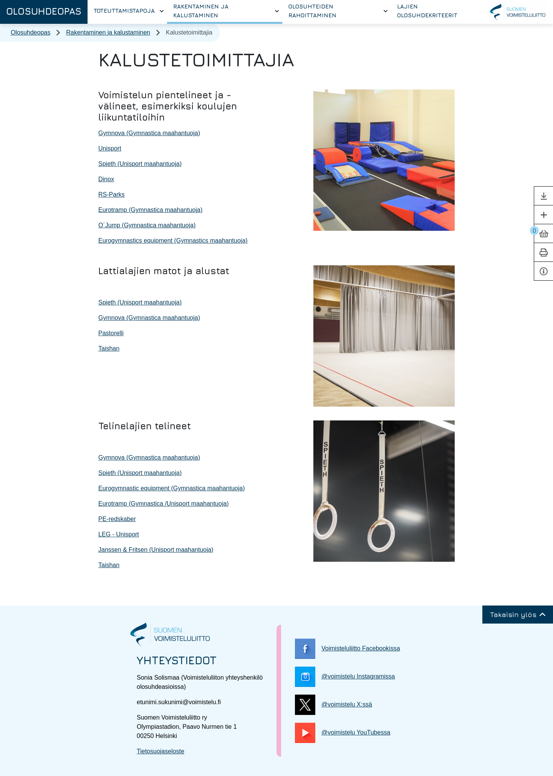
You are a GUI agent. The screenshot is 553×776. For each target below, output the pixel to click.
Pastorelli (111, 333)
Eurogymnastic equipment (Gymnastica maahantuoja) (171, 488)
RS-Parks (111, 194)
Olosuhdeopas (43, 11)
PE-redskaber (117, 519)
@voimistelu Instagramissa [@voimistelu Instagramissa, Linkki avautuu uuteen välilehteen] (345, 677)
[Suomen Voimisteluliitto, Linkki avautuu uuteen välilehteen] (517, 12)
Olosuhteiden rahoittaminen (312, 10)
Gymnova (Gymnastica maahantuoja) (149, 133)
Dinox (106, 179)
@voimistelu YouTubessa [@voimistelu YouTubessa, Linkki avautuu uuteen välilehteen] (342, 733)
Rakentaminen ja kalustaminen (200, 10)
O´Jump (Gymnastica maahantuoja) (146, 225)
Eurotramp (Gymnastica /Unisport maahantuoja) (163, 503)
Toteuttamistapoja (124, 10)
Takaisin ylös (517, 614)
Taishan (108, 348)
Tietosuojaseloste (160, 751)
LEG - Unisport (118, 534)
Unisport (109, 148)
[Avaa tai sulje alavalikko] (161, 11)
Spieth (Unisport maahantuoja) (140, 163)
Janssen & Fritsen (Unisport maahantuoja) (156, 549)
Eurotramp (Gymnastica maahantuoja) (150, 210)
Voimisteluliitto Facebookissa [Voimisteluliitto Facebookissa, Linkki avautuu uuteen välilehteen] (347, 649)
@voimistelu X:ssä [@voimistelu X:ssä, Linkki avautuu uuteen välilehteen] (333, 705)
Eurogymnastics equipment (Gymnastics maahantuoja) (173, 240)
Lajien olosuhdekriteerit (427, 10)
